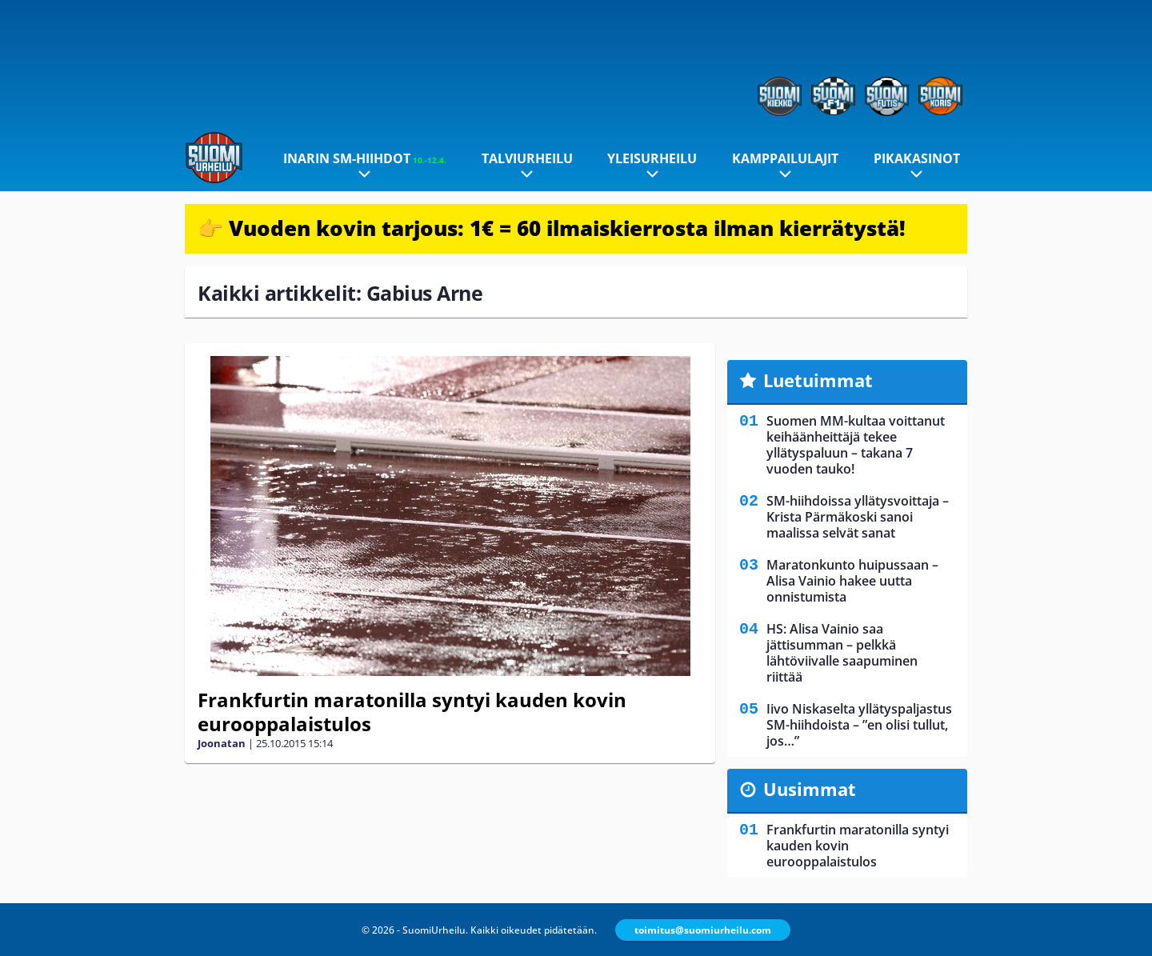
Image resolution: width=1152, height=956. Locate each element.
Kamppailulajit (785, 158)
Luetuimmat (818, 380)
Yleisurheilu (652, 158)
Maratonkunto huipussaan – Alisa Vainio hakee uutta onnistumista (852, 581)
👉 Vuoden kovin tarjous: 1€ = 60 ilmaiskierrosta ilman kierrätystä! (552, 228)
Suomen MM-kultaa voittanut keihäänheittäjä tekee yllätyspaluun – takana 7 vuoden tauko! (855, 445)
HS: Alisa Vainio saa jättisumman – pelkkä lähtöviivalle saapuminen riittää (842, 653)
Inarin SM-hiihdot (364, 158)
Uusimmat (809, 789)
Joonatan (222, 743)
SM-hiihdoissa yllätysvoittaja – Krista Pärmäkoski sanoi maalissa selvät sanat (857, 517)
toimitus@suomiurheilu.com (702, 930)
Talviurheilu (527, 158)
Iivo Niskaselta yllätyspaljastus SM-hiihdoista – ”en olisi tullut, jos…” (859, 725)
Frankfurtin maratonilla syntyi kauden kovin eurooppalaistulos (412, 711)
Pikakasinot (917, 158)
